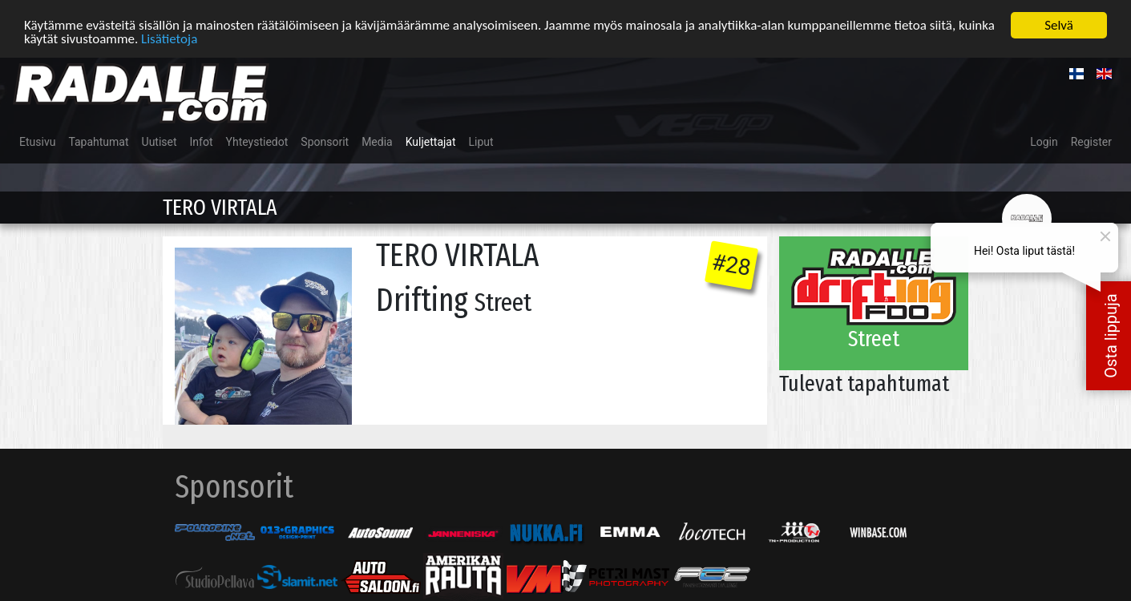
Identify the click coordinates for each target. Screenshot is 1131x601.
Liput (481, 141)
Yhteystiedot (257, 141)
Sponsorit (325, 141)
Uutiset (159, 141)
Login (1044, 141)
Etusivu (37, 141)
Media (377, 141)
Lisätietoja (169, 38)
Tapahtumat (98, 141)
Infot (201, 141)
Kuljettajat (431, 141)
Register (1091, 141)
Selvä (1058, 24)
